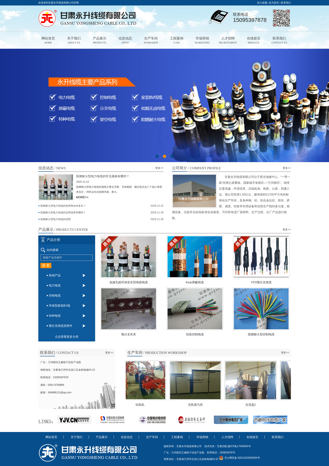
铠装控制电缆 (201, 334)
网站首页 (48, 41)
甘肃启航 (222, 446)
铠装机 (141, 404)
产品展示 (100, 41)
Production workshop (157, 352)
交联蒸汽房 (196, 404)
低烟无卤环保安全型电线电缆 (135, 282)
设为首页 (274, 2)
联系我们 (286, 2)
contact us (59, 352)
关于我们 (74, 41)
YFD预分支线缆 (267, 282)
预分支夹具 (135, 334)
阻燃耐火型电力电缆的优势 (55, 219)
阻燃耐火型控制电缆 (267, 334)
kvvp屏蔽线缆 (201, 282)
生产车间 (151, 41)
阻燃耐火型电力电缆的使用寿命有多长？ (63, 205)
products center (63, 229)
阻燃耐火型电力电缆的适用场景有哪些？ (63, 212)
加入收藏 (262, 2)
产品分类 (53, 240)
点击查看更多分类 (67, 336)
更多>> (159, 168)
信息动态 (125, 41)
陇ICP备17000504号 (239, 446)
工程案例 (177, 41)
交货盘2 (251, 404)
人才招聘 (228, 41)
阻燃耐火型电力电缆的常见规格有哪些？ (102, 176)
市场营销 (202, 41)
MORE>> (82, 197)
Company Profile (196, 168)
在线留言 (254, 41)
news (52, 168)
